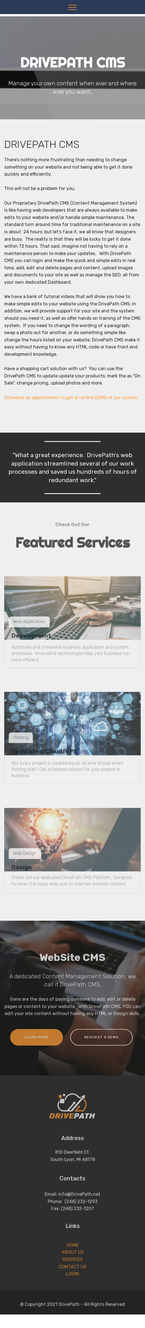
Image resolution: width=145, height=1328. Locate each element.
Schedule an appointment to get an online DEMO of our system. (71, 405)
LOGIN (72, 1286)
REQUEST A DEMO (101, 1043)
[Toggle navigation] (72, 7)
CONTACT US (73, 1279)
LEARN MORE (36, 1043)
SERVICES (72, 1272)
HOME (73, 1258)
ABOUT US (73, 1265)
